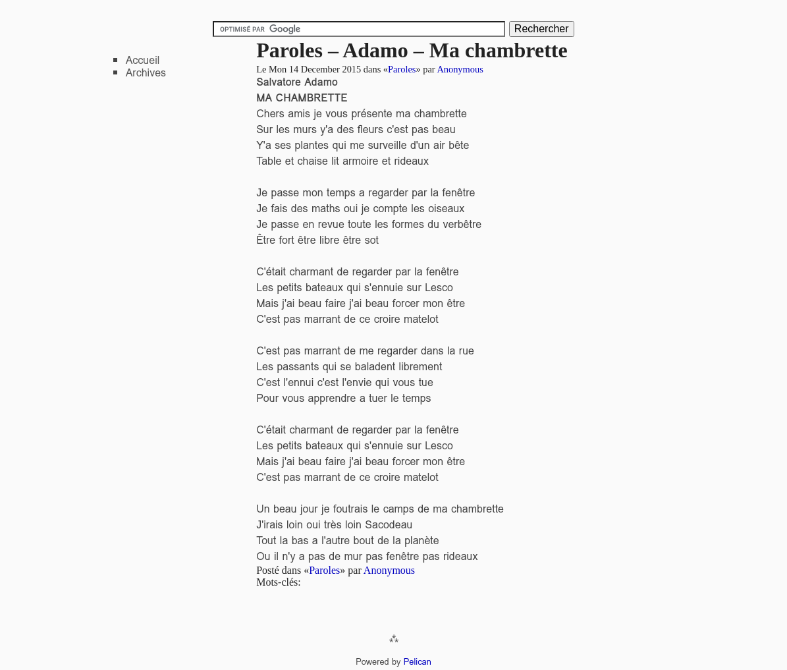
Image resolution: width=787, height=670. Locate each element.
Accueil (143, 60)
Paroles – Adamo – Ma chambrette (412, 50)
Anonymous (460, 69)
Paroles (402, 69)
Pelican (417, 662)
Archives (146, 73)
